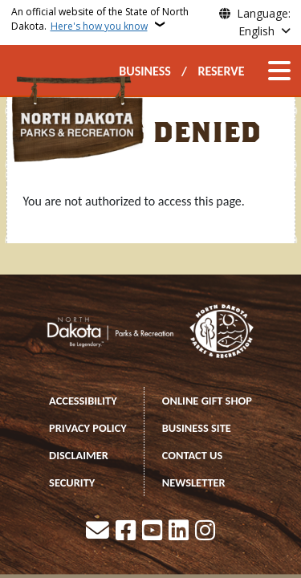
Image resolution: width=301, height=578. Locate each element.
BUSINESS (145, 71)
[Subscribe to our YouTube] (152, 531)
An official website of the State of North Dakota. (100, 19)
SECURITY (72, 482)
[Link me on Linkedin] (179, 531)
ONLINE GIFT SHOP (207, 400)
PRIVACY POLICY (88, 428)
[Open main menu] (279, 70)
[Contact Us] (97, 531)
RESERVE (220, 71)
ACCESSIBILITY (83, 400)
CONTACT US (192, 455)
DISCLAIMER (78, 455)
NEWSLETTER (194, 482)
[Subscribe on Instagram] (205, 531)
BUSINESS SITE (196, 428)
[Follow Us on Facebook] (126, 531)
